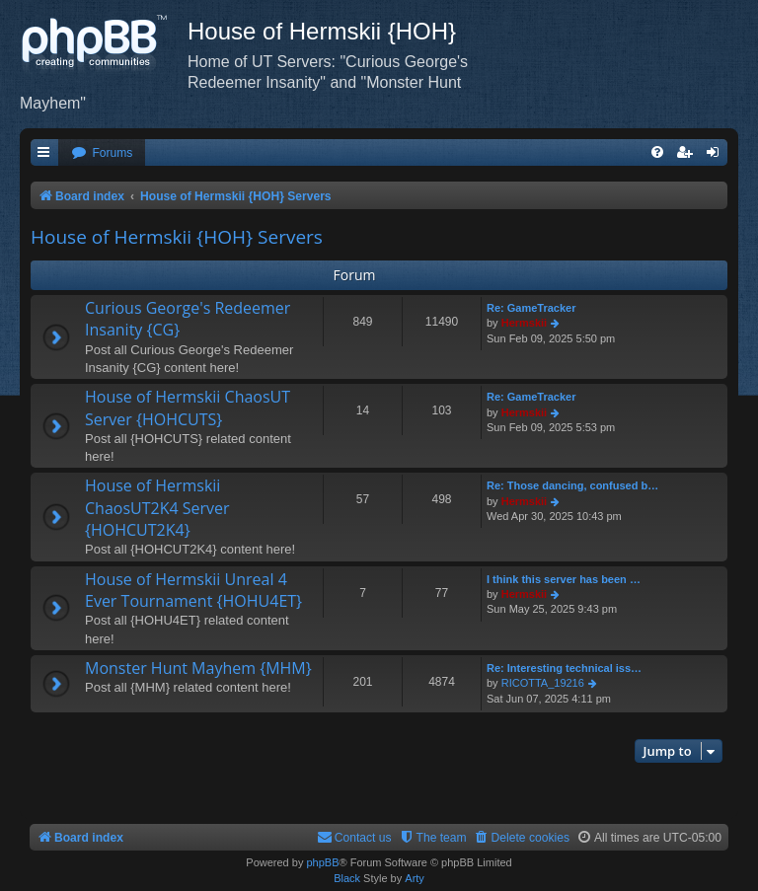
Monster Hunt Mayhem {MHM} (198, 668)
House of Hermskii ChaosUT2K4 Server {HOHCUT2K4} (157, 508)
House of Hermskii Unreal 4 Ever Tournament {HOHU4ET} (193, 590)
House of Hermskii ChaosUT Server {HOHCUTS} (187, 407)
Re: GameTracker (531, 308)
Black (347, 878)
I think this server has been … (564, 579)
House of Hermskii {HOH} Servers (177, 237)
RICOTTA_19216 (542, 683)
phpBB (322, 862)
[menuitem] (101, 153)
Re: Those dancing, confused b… (572, 485)
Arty (414, 878)
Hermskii (524, 323)
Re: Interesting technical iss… (564, 668)
